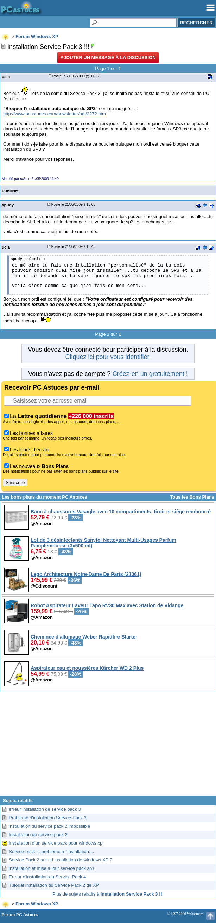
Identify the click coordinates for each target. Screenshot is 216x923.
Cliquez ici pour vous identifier (107, 356)
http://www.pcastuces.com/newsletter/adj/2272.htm (54, 113)
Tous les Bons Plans (192, 497)
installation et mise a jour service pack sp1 (52, 868)
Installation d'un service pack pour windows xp (55, 843)
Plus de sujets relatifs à (108, 894)
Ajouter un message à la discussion (107, 57)
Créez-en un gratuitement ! (150, 373)
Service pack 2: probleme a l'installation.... (51, 851)
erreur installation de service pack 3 (45, 809)
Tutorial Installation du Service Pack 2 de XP (54, 885)
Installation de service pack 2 (38, 834)
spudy (8, 205)
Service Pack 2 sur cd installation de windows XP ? (60, 860)
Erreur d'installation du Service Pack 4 (47, 876)
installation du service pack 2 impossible (49, 826)
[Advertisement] (108, 746)
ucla (6, 76)
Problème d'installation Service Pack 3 (48, 817)
